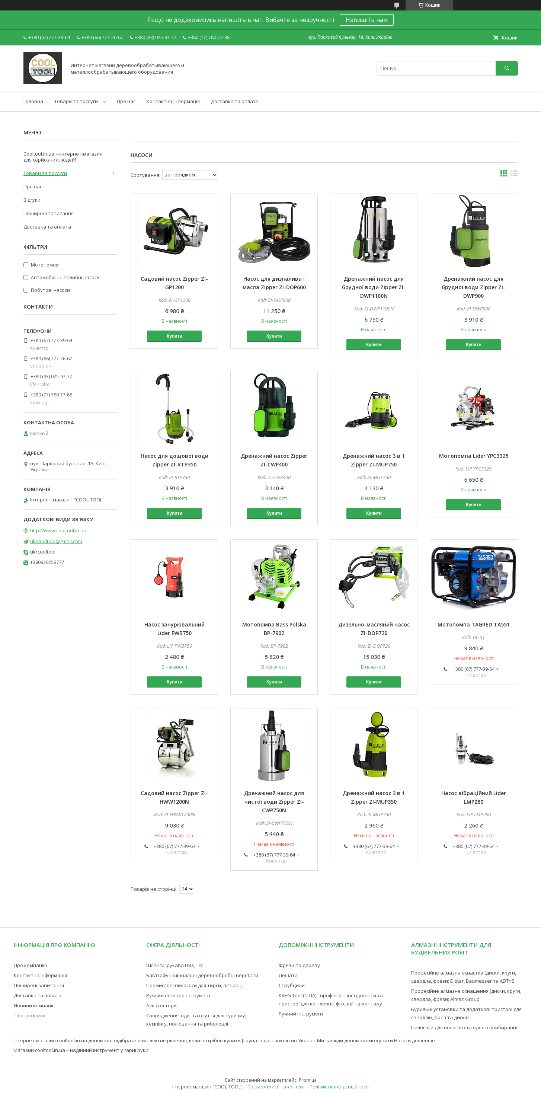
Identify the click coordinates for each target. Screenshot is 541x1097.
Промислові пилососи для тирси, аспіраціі (195, 985)
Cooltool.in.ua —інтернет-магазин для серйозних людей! (63, 156)
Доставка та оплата (235, 101)
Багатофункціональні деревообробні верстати (202, 975)
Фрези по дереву (299, 965)
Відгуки (32, 200)
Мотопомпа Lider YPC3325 (473, 455)
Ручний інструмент (301, 1013)
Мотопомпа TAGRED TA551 (474, 624)
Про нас (126, 101)
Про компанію (30, 965)
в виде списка (514, 175)
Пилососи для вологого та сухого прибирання (465, 1027)
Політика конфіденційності (339, 1087)
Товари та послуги (76, 101)
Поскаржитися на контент (276, 1087)
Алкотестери (161, 1005)
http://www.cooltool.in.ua (58, 530)
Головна (33, 101)
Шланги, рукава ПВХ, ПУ (174, 965)
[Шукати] (507, 68)
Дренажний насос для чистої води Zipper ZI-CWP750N (274, 802)
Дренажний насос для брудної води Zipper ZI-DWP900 (473, 287)
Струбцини (292, 985)
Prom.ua (308, 1080)
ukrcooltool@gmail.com (56, 541)
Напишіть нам (367, 20)
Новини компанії (33, 1005)
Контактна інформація (173, 101)
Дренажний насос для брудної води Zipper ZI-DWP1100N (374, 287)
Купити (174, 336)
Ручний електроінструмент (178, 995)
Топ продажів (30, 1015)
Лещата (288, 975)
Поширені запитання (48, 213)
